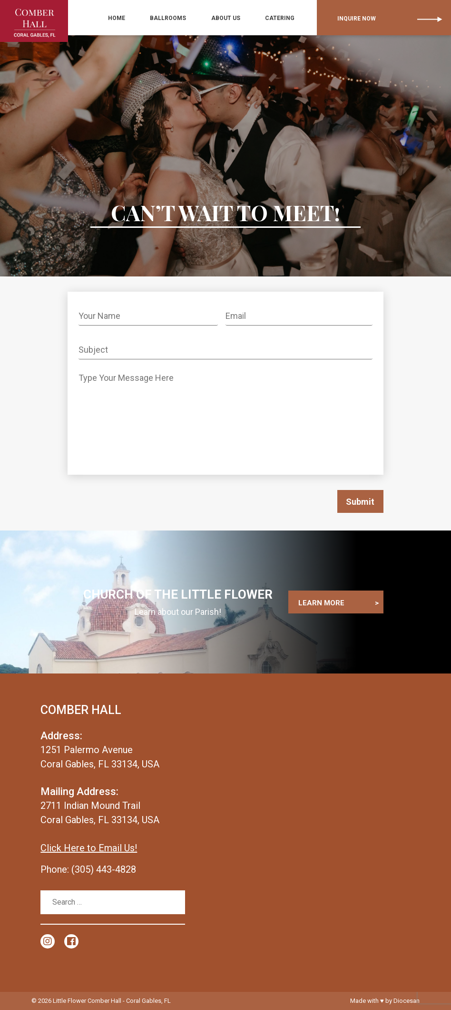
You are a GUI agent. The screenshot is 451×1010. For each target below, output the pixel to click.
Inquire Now (353, 18)
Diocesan (406, 1000)
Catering (280, 18)
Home (133, 18)
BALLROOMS (180, 18)
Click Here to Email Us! (88, 848)
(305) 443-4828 (103, 869)
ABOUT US (231, 18)
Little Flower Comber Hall (87, 1000)
